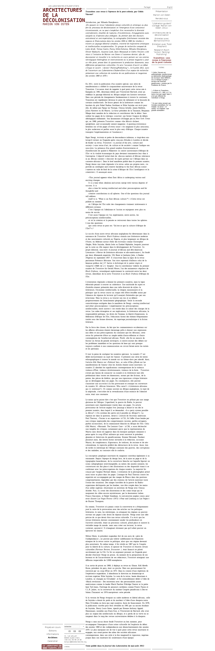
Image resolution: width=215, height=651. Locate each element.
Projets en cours (52, 627)
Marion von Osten (56, 24)
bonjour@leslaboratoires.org (75, 642)
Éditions (52, 631)
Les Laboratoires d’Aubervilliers (63, 6)
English (170, 7)
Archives (52, 637)
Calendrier (53, 641)
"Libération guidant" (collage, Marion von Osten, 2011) (162, 25)
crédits (67, 647)
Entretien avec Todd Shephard (161, 45)
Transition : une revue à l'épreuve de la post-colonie (162, 60)
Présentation (162, 11)
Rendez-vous (161, 18)
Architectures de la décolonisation (161, 34)
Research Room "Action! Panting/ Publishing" (162, 52)
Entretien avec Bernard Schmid (161, 39)
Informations (52, 634)
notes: (162, 67)
